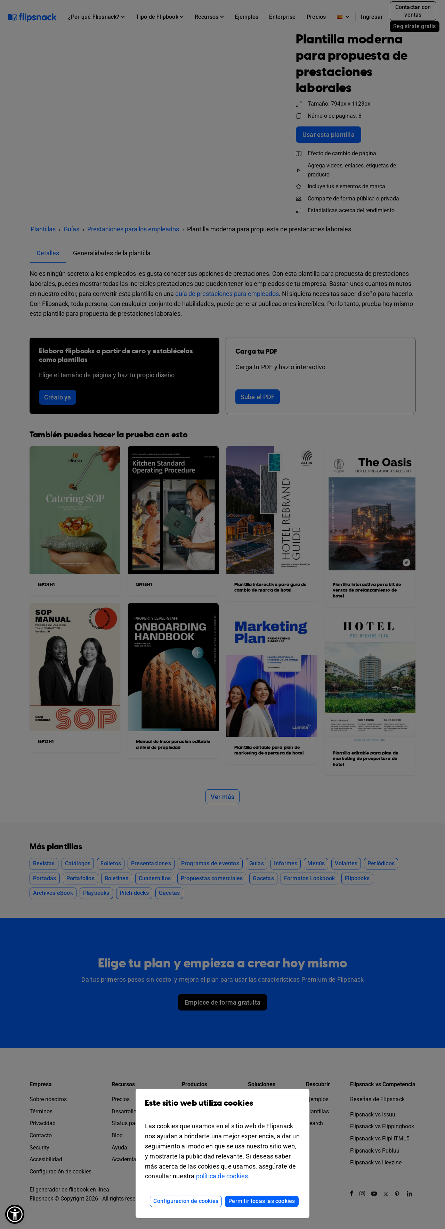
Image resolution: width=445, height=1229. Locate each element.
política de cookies (222, 1176)
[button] (15, 1214)
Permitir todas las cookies (261, 1201)
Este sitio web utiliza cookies (222, 1108)
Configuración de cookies (185, 1201)
